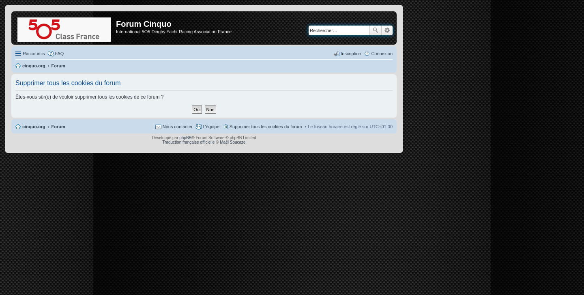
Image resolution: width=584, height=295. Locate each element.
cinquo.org (33, 126)
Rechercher (375, 30)
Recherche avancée (387, 30)
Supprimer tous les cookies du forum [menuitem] (266, 126)
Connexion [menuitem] (382, 53)
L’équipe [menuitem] (211, 126)
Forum (58, 126)
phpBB (185, 138)
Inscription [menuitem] (351, 53)
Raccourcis (34, 53)
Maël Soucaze (232, 142)
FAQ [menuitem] (59, 53)
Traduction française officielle (188, 142)
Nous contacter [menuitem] (178, 126)
